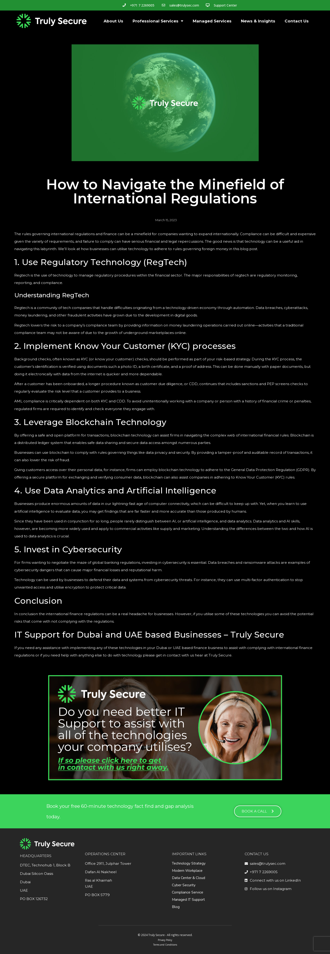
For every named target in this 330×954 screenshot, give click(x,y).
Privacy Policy (165, 940)
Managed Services (212, 21)
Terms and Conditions (165, 944)
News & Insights (258, 21)
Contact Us (297, 21)
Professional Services (158, 21)
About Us (113, 21)
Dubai (25, 882)
